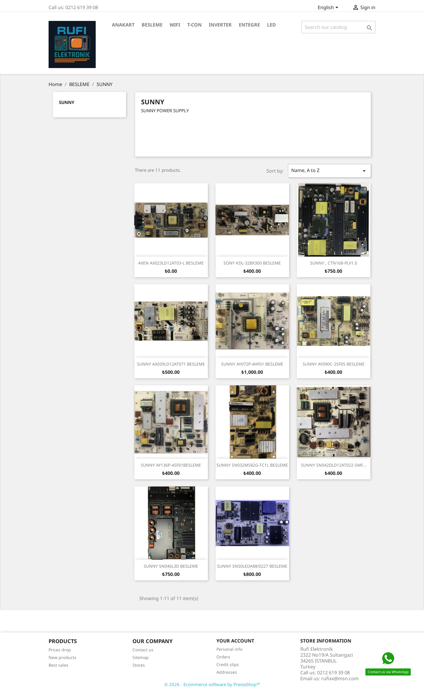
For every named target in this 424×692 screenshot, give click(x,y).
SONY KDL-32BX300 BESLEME (252, 263)
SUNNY (66, 102)
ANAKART (123, 25)
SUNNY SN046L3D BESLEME (171, 566)
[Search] (338, 27)
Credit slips (227, 664)
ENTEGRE (249, 25)
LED (271, 25)
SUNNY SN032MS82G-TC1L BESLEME (252, 465)
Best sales (58, 665)
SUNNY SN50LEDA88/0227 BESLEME (252, 566)
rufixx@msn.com (340, 678)
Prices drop (60, 650)
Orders (223, 657)
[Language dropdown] (329, 7)
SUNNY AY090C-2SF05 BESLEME (334, 364)
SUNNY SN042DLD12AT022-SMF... (333, 465)
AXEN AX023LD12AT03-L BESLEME (171, 263)
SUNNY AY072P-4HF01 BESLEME (252, 364)
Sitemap (140, 657)
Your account (235, 641)
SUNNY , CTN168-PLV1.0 (333, 263)
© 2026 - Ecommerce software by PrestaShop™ (212, 684)
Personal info (229, 649)
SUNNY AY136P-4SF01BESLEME (171, 465)
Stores (138, 665)
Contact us (142, 650)
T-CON (194, 25)
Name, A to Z (329, 170)
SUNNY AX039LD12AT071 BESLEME (171, 364)
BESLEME (152, 25)
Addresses (226, 672)
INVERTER (220, 25)
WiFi (175, 25)
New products (62, 657)
